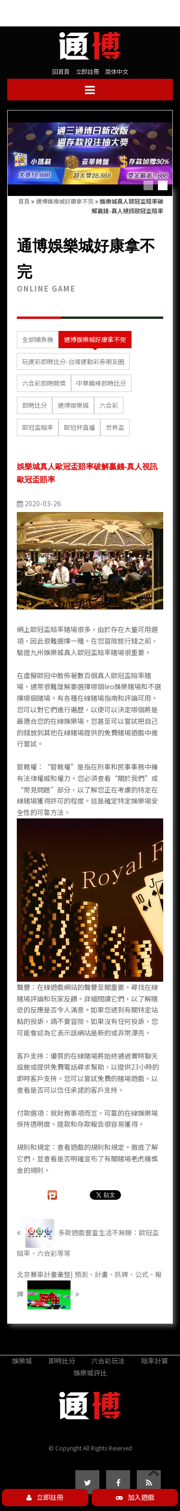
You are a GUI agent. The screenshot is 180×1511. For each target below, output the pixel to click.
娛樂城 (22, 1360)
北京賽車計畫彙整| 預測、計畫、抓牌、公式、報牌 (89, 1289)
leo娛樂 (116, 686)
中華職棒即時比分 (101, 383)
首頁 (24, 201)
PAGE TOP (154, 1480)
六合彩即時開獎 (44, 383)
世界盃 (115, 427)
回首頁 (61, 71)
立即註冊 (87, 71)
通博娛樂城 (73, 405)
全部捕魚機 (37, 339)
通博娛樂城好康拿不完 (65, 201)
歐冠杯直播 (79, 427)
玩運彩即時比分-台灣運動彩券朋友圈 (73, 361)
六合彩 (108, 405)
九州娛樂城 (47, 652)
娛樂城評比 (90, 1372)
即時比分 (34, 405)
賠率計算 (154, 1360)
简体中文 (116, 71)
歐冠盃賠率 (37, 427)
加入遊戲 (135, 1497)
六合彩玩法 (108, 1360)
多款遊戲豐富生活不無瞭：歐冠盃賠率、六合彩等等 (88, 1238)
